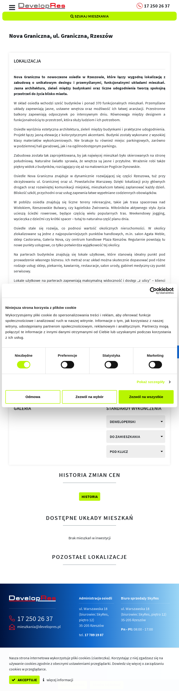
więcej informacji (58, 679)
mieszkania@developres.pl (39, 626)
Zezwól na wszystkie (146, 397)
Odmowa (32, 397)
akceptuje (24, 679)
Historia (90, 496)
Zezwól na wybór (89, 397)
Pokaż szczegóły (151, 382)
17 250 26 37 (35, 618)
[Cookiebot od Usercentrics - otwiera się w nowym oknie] (153, 290)
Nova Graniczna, (61, 35)
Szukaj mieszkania (89, 16)
